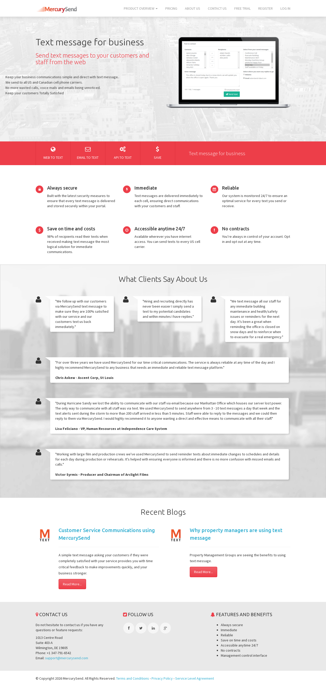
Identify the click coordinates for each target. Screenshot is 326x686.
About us (192, 8)
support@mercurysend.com (66, 658)
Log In (285, 8)
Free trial (242, 8)
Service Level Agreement (194, 678)
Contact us (217, 8)
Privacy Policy (162, 678)
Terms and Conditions (132, 678)
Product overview (141, 8)
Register (265, 8)
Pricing (171, 8)
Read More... (72, 584)
